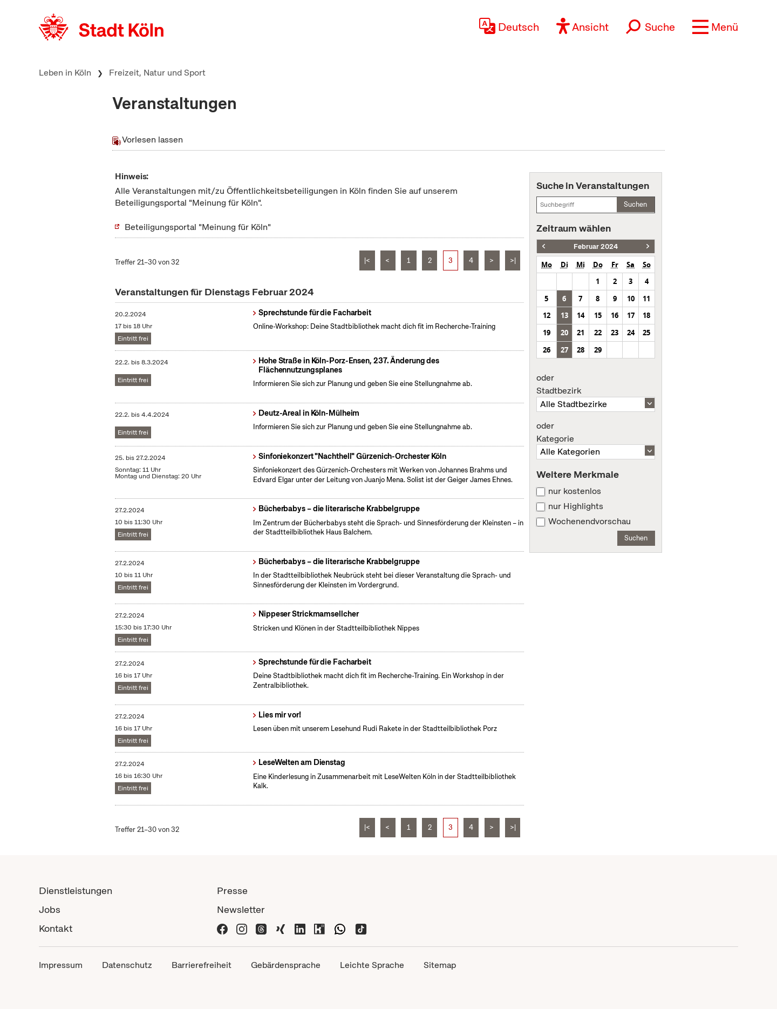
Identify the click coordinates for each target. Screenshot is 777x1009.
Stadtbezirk (595, 384)
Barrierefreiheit (201, 965)
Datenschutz (127, 965)
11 (646, 298)
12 (546, 315)
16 (614, 315)
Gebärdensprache (286, 965)
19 (546, 332)
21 (580, 332)
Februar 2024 (596, 246)
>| (513, 260)
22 (598, 332)
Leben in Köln (65, 72)
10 (631, 298)
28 (580, 350)
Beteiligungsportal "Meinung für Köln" (198, 227)
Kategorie (595, 432)
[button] (715, 26)
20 (564, 332)
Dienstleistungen (75, 890)
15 (598, 315)
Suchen (635, 204)
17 (631, 315)
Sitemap (440, 965)
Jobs (49, 909)
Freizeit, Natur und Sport (157, 72)
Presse (232, 890)
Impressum (61, 965)
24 (631, 332)
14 (580, 315)
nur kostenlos (574, 491)
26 (546, 350)
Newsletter (241, 909)
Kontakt (55, 928)
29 (598, 350)
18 (646, 315)
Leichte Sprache (372, 965)
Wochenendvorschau (589, 521)
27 (564, 350)
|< (367, 260)
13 (564, 315)
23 (614, 332)
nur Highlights (575, 506)
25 (646, 332)
